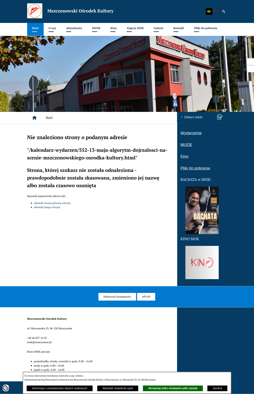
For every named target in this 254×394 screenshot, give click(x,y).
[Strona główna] (34, 118)
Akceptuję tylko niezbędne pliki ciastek (173, 388)
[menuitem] (35, 29)
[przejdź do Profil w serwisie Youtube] (250, 69)
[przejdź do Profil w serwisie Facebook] (250, 61)
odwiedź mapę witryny (47, 207)
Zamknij (217, 388)
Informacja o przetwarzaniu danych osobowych (59, 388)
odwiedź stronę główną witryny (52, 203)
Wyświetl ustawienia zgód (118, 388)
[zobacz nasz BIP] (216, 11)
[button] (209, 11)
